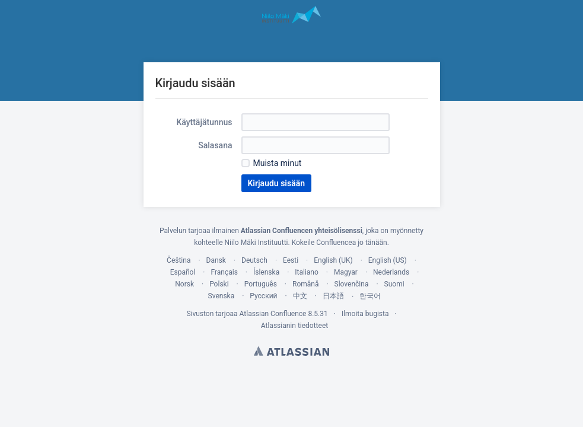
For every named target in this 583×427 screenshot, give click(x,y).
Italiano (306, 272)
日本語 (333, 296)
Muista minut (277, 163)
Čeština (178, 260)
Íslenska (266, 272)
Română (305, 284)
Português (260, 284)
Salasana (215, 145)
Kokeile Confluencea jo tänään (339, 242)
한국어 (370, 296)
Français (224, 272)
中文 (300, 296)
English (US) (387, 260)
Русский (263, 296)
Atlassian (291, 351)
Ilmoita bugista (365, 314)
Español (183, 272)
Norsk (184, 284)
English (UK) (333, 260)
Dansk (216, 260)
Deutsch (254, 260)
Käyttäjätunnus (204, 122)
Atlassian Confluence (273, 314)
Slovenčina (351, 284)
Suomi (394, 284)
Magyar (346, 272)
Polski (218, 284)
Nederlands (391, 272)
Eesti (290, 260)
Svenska (221, 296)
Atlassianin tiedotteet (294, 325)
